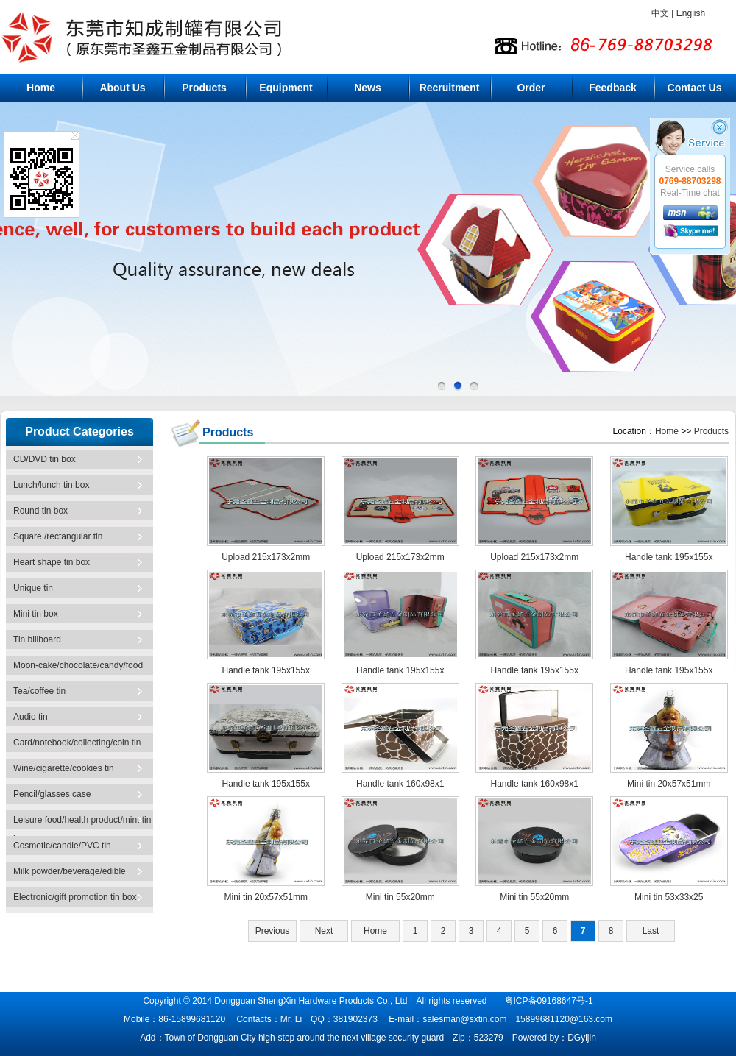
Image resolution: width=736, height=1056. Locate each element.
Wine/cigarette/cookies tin (63, 768)
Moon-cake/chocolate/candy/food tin (78, 670)
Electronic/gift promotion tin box (74, 897)
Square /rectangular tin (57, 536)
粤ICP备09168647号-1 (549, 1001)
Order (531, 87)
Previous (272, 931)
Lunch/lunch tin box (51, 485)
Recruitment (450, 87)
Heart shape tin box (51, 562)
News (367, 87)
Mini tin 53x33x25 (668, 897)
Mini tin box (35, 614)
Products (204, 87)
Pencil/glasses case (52, 794)
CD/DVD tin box (44, 459)
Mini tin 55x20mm (400, 897)
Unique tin (33, 588)
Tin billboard (37, 639)
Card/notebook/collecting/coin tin (77, 742)
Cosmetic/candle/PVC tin (62, 845)
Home (40, 87)
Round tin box (40, 511)
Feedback (613, 87)
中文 (660, 13)
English (690, 13)
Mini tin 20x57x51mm (668, 784)
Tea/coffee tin (39, 691)
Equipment (285, 87)
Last (651, 931)
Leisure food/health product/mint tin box (82, 825)
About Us (122, 87)
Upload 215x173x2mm (266, 557)
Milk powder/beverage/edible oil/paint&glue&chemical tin (69, 876)
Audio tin (30, 717)
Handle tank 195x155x (668, 557)
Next (324, 931)
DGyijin (581, 1037)
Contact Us (695, 87)
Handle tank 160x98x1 (400, 784)
